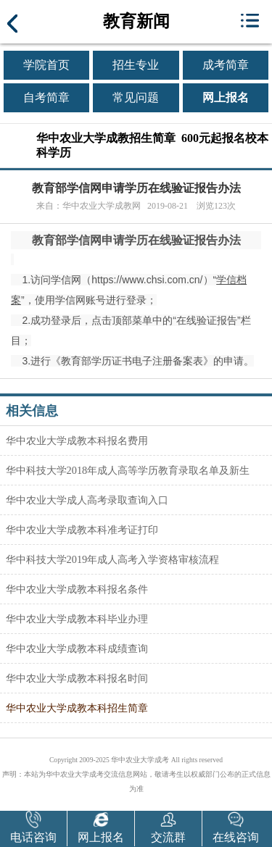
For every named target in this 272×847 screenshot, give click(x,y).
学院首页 (46, 65)
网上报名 (225, 97)
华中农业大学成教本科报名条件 (77, 589)
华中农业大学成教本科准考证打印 (82, 529)
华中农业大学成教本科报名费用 (77, 440)
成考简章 (225, 65)
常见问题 (135, 97)
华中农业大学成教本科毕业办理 (77, 619)
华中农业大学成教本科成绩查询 (77, 648)
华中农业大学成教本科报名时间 (77, 678)
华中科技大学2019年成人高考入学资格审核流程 (113, 559)
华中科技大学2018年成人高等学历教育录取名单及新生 (128, 470)
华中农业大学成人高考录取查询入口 (87, 500)
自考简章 (46, 97)
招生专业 (135, 65)
